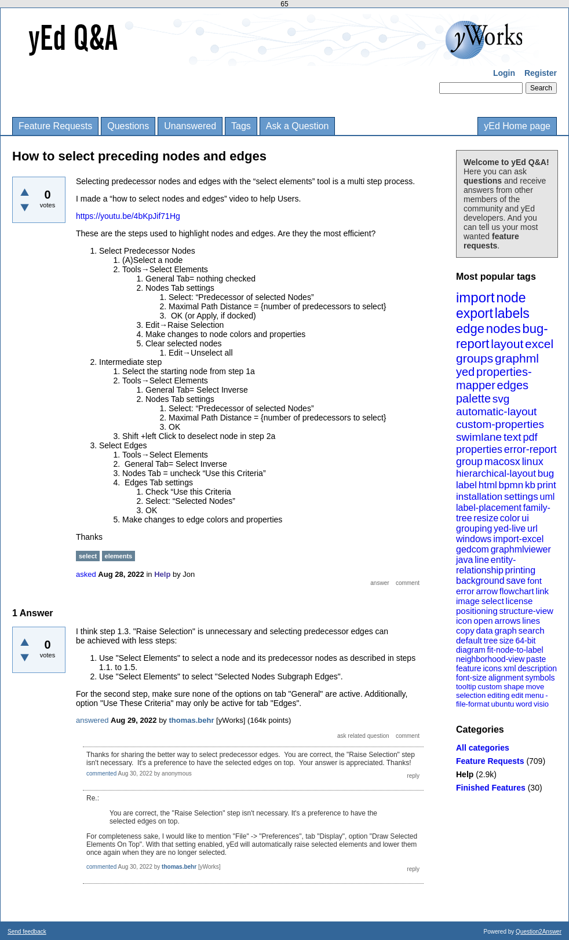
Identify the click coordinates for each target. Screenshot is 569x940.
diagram (471, 649)
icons (492, 668)
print (546, 485)
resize (485, 518)
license (519, 601)
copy (465, 630)
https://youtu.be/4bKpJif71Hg (128, 216)
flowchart (516, 591)
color (510, 518)
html (488, 485)
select (493, 601)
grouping (474, 528)
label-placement (488, 508)
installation (479, 496)
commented (101, 773)
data (484, 630)
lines (531, 621)
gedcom (472, 549)
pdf (530, 437)
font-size (471, 677)
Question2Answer (538, 931)
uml (547, 497)
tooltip (466, 686)
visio (541, 704)
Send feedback (27, 931)
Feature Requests (55, 126)
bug (546, 473)
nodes (503, 328)
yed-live (510, 528)
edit (517, 695)
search (532, 630)
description (537, 668)
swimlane (479, 437)
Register (540, 73)
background (480, 581)
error (465, 591)
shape (514, 686)
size (506, 640)
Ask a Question (297, 126)
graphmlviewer (521, 549)
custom (489, 686)
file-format (473, 704)
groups (474, 358)
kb (530, 485)
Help (464, 774)
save (516, 581)
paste (536, 659)
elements (119, 556)
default (469, 640)
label (466, 485)
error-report (530, 449)
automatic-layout (496, 411)
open (483, 621)
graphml (517, 358)
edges (513, 385)
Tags (241, 126)
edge (470, 328)
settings (521, 496)
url (532, 528)
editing (498, 695)
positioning (477, 611)
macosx (502, 461)
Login (504, 73)
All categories (482, 747)
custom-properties (500, 424)
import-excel (518, 539)
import (475, 297)
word (524, 704)
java (464, 560)
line (482, 560)
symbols (540, 677)
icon (464, 621)
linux (533, 461)
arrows (507, 621)
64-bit (525, 640)
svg (501, 399)
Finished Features (491, 787)
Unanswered (190, 126)
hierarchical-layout (496, 473)
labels (512, 313)
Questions (128, 126)
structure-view (526, 611)
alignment (506, 677)
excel (539, 343)
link (542, 591)
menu (534, 695)
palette (473, 398)
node (511, 297)
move (535, 686)
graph (505, 630)
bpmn (511, 485)
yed (465, 371)
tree (491, 640)
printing (520, 570)
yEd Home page (517, 126)
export (474, 313)
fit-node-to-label (515, 649)
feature (469, 668)
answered (92, 720)
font (534, 581)
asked (86, 574)
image (468, 601)
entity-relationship (486, 565)
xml (510, 668)
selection (471, 695)
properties (479, 449)
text (512, 437)
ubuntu (503, 704)
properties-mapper (494, 378)
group (469, 461)
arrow (487, 591)
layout (507, 343)
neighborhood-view (490, 659)
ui (524, 518)
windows (473, 539)
